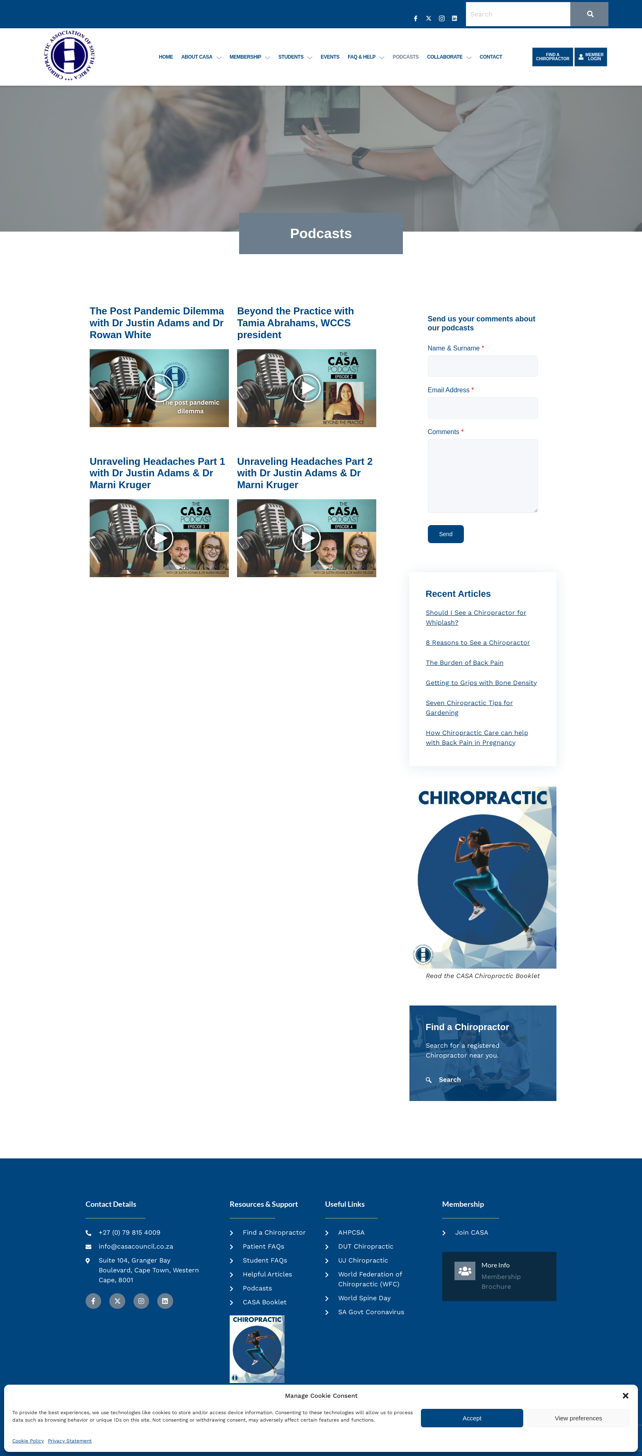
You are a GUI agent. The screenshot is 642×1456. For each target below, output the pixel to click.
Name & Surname (456, 348)
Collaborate (449, 57)
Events (330, 57)
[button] (626, 1396)
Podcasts (406, 57)
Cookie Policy (28, 1441)
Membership (251, 57)
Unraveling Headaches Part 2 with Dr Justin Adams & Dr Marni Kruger (305, 473)
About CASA (202, 57)
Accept (472, 1418)
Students (296, 57)
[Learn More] (499, 1276)
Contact (491, 57)
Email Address (451, 390)
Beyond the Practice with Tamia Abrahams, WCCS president (295, 322)
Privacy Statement (70, 1441)
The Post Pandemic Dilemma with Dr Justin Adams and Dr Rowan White (157, 322)
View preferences (578, 1418)
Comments (446, 431)
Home (167, 57)
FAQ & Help (366, 57)
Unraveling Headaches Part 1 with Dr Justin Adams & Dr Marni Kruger (157, 473)
